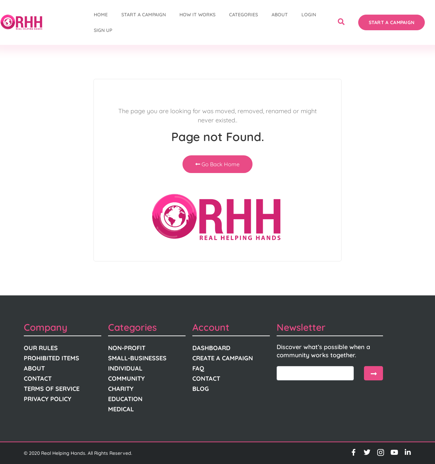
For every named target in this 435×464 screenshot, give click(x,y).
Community (126, 378)
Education (125, 399)
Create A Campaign (222, 358)
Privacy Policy (47, 399)
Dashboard (211, 348)
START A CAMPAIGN (143, 15)
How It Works (197, 15)
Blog (200, 389)
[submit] (373, 373)
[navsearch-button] (341, 22)
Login (308, 15)
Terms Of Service (52, 389)
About (280, 15)
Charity (121, 389)
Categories (243, 15)
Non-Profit (126, 348)
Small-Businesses (137, 358)
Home (101, 15)
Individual (125, 368)
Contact (38, 378)
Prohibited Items (51, 358)
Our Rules (41, 348)
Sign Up (103, 30)
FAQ (198, 368)
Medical (121, 409)
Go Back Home (217, 164)
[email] (315, 373)
